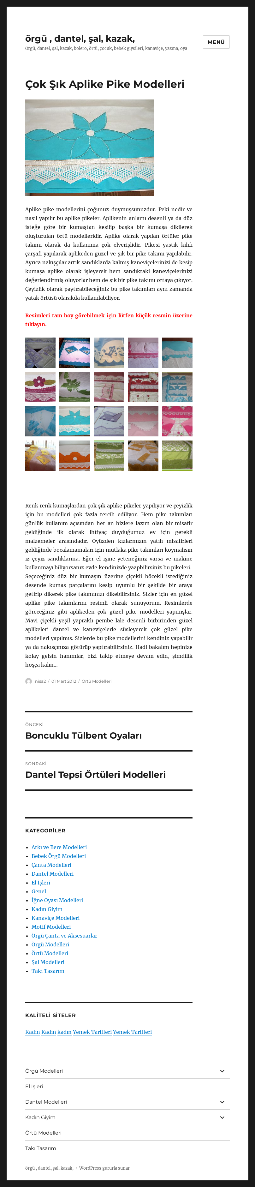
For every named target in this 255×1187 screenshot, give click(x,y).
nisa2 (40, 681)
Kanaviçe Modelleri (56, 918)
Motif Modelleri (51, 927)
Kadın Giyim (47, 909)
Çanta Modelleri (51, 865)
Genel (39, 891)
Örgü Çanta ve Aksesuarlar (64, 935)
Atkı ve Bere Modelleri (59, 847)
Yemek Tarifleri (92, 1032)
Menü (216, 42)
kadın (64, 1032)
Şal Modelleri (48, 962)
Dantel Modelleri (53, 874)
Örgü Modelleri (50, 944)
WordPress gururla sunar (104, 1168)
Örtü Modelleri (97, 681)
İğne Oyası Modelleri (57, 900)
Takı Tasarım (48, 971)
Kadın (32, 1032)
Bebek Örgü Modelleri (59, 856)
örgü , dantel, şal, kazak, (80, 38)
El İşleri (41, 882)
